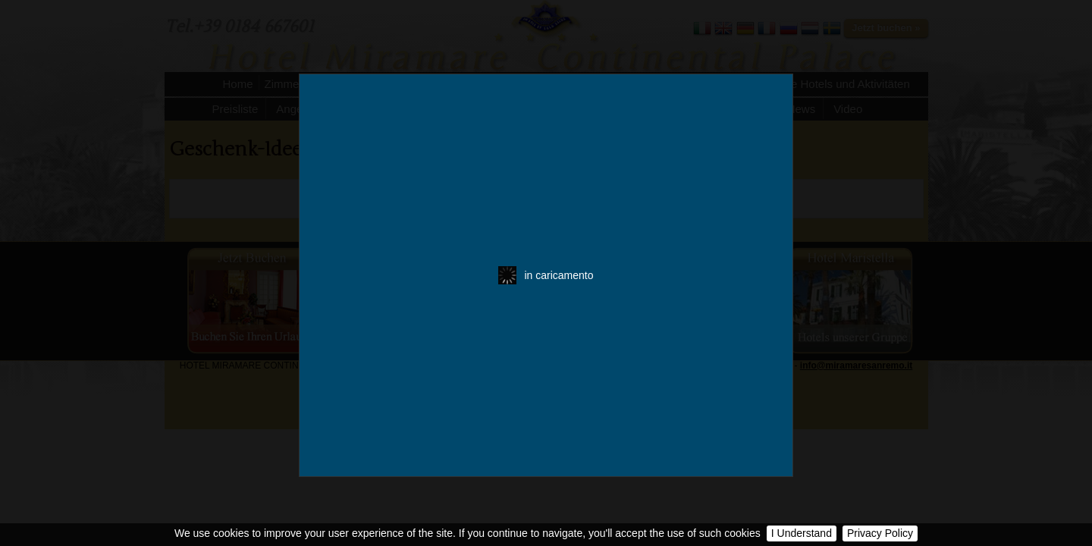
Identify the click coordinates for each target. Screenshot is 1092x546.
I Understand (801, 533)
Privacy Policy (880, 533)
